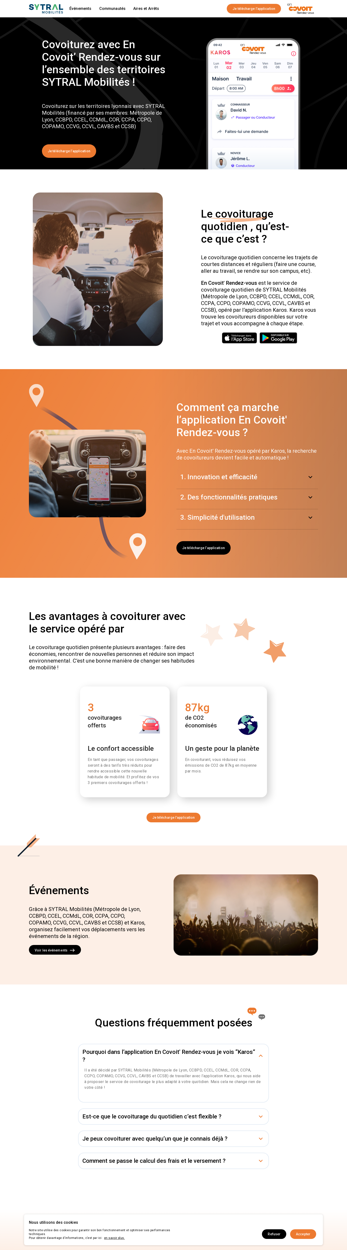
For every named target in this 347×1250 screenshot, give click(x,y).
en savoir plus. (114, 1238)
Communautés (112, 8)
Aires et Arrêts (146, 8)
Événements (80, 8)
